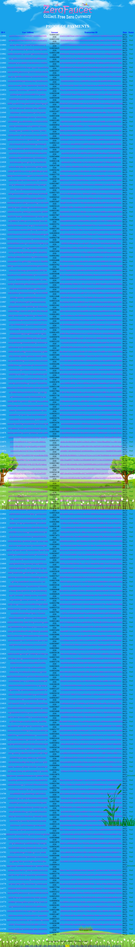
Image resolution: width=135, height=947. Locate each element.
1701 (58, 946)
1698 (45, 946)
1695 (31, 946)
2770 (114, 946)
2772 (119, 946)
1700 (54, 946)
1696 (36, 946)
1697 (40, 946)
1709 (95, 946)
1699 (49, 946)
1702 (63, 946)
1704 (72, 946)
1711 (104, 946)
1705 (76, 946)
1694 (26, 946)
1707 (85, 946)
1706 (81, 946)
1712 (108, 946)
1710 (99, 946)
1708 (90, 946)
